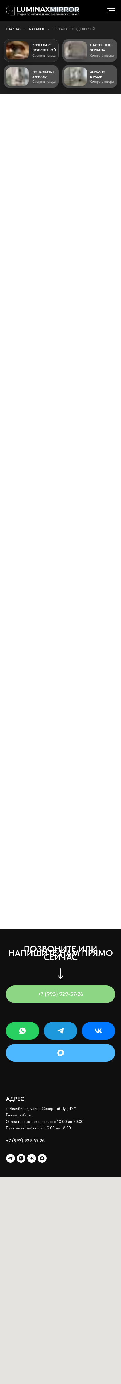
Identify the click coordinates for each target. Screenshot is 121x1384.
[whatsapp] (21, 1158)
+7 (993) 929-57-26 (25, 1140)
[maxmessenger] (42, 1158)
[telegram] (10, 1158)
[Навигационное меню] (111, 11)
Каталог (37, 29)
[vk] (31, 1158)
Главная (13, 29)
